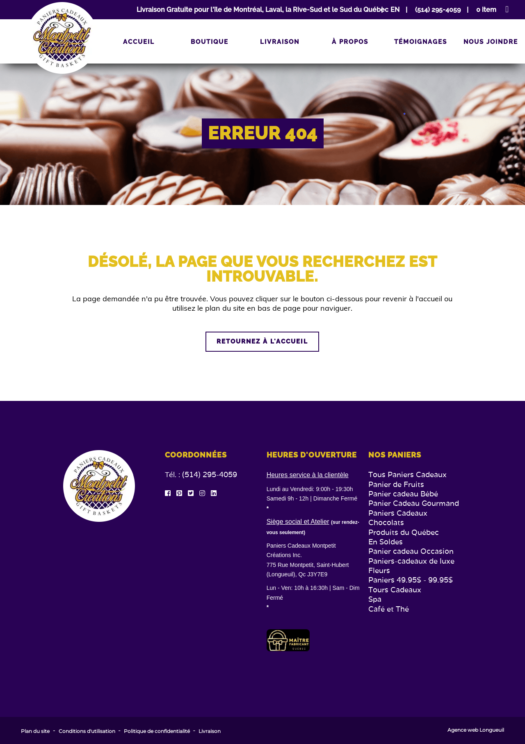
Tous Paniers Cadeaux (407, 474)
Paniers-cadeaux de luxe (411, 561)
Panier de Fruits (396, 484)
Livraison (279, 42)
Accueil (139, 42)
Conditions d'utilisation (87, 731)
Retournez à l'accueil (262, 341)
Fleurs (379, 570)
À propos (350, 42)
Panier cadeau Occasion (411, 551)
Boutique (209, 42)
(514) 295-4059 (209, 474)
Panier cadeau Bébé (403, 493)
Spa (374, 599)
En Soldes (385, 541)
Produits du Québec (403, 532)
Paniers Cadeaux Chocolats (397, 517)
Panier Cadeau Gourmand (413, 503)
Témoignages (420, 42)
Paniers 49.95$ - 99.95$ (410, 580)
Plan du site (35, 731)
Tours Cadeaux (394, 589)
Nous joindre (490, 42)
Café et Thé (388, 609)
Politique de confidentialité (157, 731)
